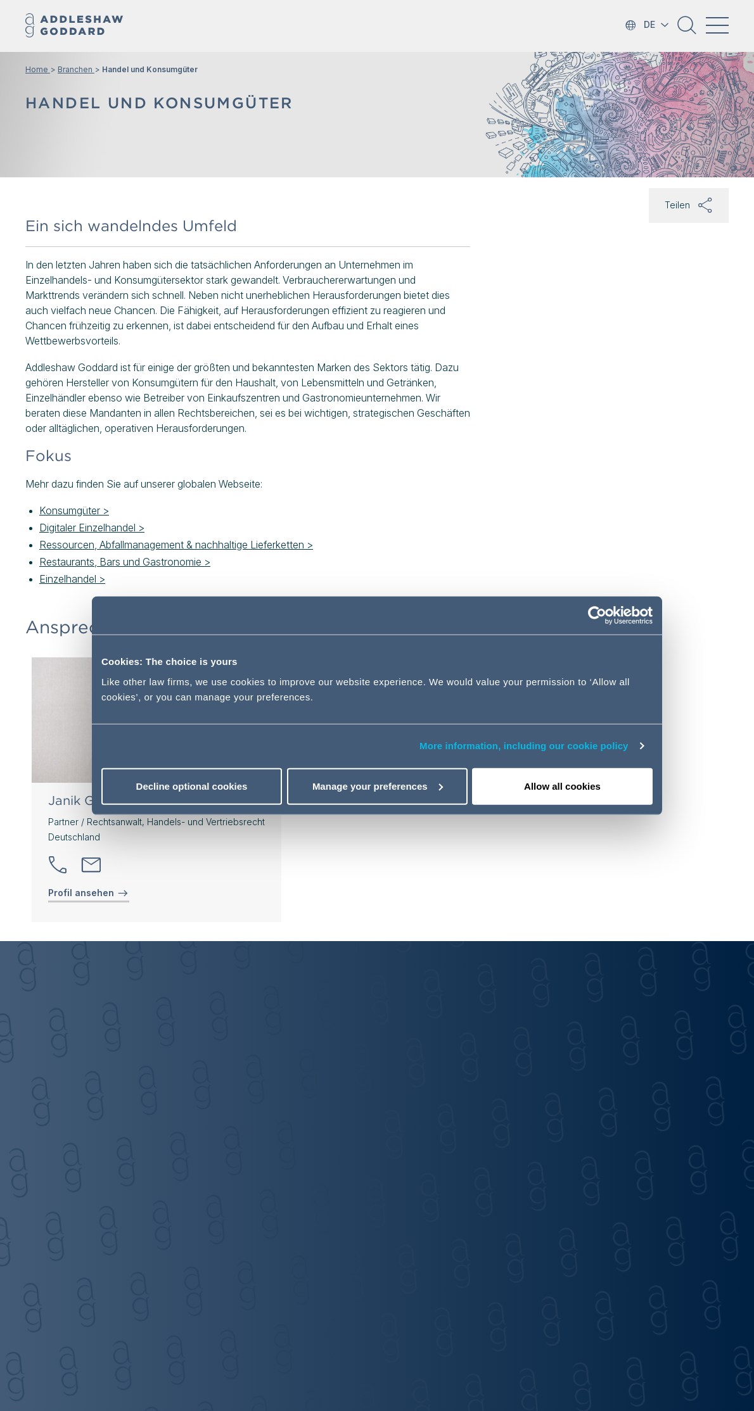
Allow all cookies (562, 785)
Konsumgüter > (74, 510)
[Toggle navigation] (717, 25)
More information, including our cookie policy (524, 745)
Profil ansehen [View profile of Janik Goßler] (88, 893)
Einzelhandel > (72, 579)
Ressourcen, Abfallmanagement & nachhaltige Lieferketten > (176, 544)
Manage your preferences (377, 785)
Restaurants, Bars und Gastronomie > (124, 561)
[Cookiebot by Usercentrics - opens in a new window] (597, 615)
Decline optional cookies (192, 785)
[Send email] (91, 865)
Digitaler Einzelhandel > (91, 527)
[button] (687, 29)
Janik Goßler (87, 800)
